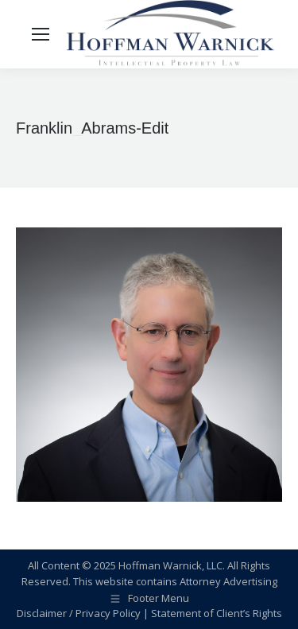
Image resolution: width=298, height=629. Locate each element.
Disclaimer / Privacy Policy (79, 613)
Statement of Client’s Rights (216, 613)
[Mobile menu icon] (40, 34)
